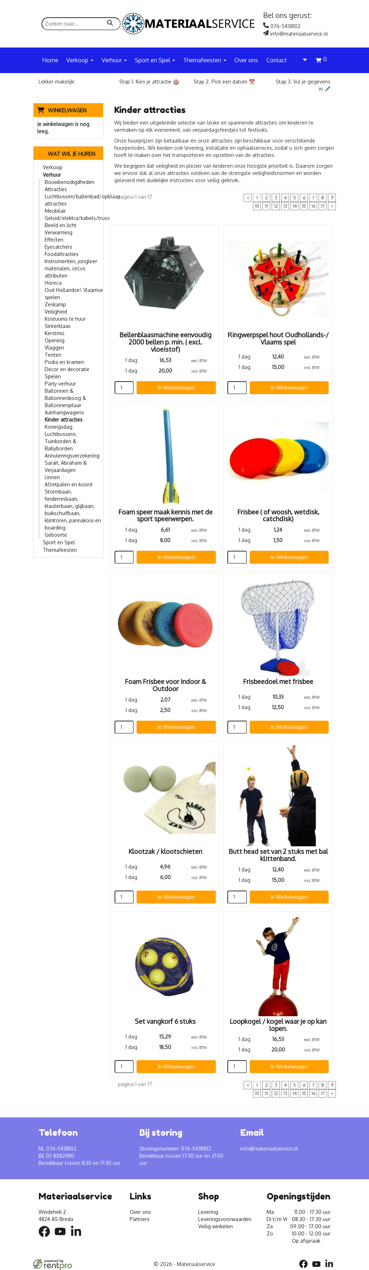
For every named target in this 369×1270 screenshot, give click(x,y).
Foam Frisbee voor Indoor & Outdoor (165, 685)
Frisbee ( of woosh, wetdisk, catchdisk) (278, 515)
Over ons (246, 60)
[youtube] (62, 1238)
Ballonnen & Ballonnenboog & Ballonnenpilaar (65, 398)
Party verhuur (60, 383)
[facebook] (46, 1238)
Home (50, 60)
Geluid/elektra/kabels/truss (77, 218)
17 (322, 206)
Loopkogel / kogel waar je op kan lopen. (278, 1024)
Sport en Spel (59, 542)
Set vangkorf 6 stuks (165, 1021)
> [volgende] (332, 206)
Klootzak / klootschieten (165, 851)
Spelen (53, 376)
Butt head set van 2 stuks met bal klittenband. (278, 855)
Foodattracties (62, 254)
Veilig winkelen (215, 1226)
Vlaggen (54, 347)
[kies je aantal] (124, 387)
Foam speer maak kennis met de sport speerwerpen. (165, 515)
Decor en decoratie (67, 369)
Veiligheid (56, 312)
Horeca (53, 283)
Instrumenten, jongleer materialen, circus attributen (71, 268)
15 (304, 206)
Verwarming (58, 232)
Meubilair (55, 211)
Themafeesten (60, 550)
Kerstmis (55, 333)
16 (313, 206)
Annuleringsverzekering (72, 455)
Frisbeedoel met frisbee (278, 681)
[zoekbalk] (81, 23)
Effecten (54, 240)
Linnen (52, 477)
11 (266, 206)
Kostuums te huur (65, 319)
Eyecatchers (58, 247)
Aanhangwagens (64, 412)
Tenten (53, 355)
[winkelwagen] (321, 61)
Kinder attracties (64, 419)
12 (276, 206)
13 (285, 206)
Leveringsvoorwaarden (225, 1219)
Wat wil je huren (66, 153)
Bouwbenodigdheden (69, 182)
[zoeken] (110, 23)
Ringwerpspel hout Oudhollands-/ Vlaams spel (278, 338)
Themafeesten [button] (204, 60)
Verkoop (52, 167)
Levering (208, 1212)
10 (257, 206)
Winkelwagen (67, 110)
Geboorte (56, 535)
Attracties (56, 189)
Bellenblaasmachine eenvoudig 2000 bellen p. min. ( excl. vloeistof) (165, 342)
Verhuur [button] (114, 60)
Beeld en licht (60, 225)
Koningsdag (58, 427)
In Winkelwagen (176, 387)
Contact (276, 60)
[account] (301, 60)
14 (295, 206)
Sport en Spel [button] (155, 60)
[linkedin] (78, 1238)
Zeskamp (55, 304)
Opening (55, 340)
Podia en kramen (64, 362)
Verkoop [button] (79, 60)
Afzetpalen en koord (68, 484)
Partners (140, 1219)
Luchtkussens (60, 434)
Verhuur (52, 175)
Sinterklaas (58, 326)
